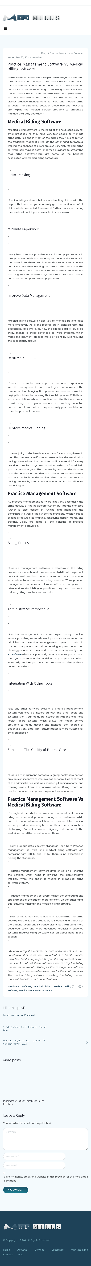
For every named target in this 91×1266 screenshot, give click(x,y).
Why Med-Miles (79, 1249)
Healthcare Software (19, 986)
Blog (20, 1254)
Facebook (8, 1015)
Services (39, 1249)
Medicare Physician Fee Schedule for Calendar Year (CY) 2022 (24, 1042)
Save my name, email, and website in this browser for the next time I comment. (46, 1178)
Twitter (19, 1015)
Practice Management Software (66, 53)
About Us (22, 1249)
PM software (14, 654)
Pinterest (29, 1015)
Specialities (58, 1249)
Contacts (8, 1254)
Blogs (44, 53)
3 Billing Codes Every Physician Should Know (24, 1029)
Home (6, 1249)
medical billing (42, 986)
